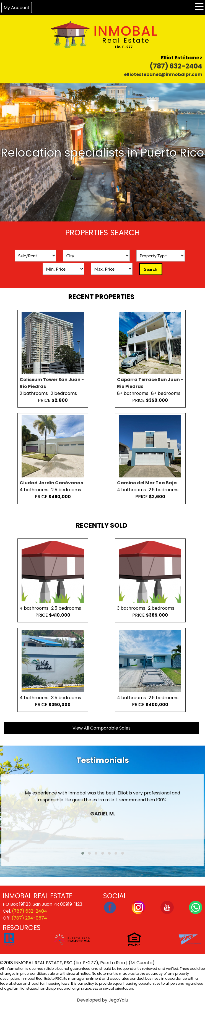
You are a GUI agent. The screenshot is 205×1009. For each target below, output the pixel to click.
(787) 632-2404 (176, 66)
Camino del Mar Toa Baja (147, 483)
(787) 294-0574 (29, 918)
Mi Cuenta (141, 963)
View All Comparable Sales (101, 728)
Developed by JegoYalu (102, 1000)
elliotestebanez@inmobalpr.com (163, 74)
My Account (17, 7)
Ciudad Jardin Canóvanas (51, 483)
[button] (82, 853)
